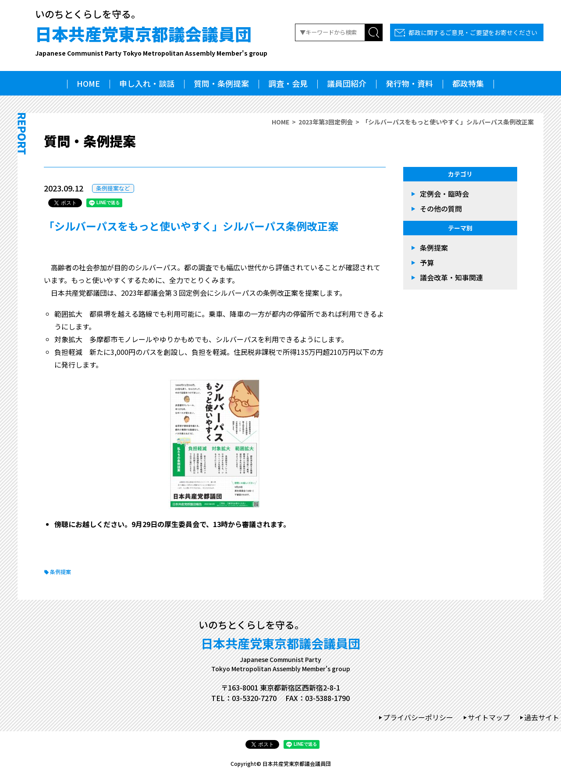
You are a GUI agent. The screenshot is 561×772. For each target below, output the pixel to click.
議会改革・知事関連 (451, 277)
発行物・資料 (409, 83)
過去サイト (541, 717)
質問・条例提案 (221, 83)
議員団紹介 (346, 83)
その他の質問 (441, 208)
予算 (427, 262)
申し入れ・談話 (146, 83)
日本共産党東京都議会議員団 (151, 39)
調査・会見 (288, 83)
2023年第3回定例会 (325, 121)
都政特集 (468, 83)
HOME (88, 83)
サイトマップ (489, 717)
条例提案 (60, 571)
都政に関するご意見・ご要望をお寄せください (472, 32)
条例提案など (113, 188)
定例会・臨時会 (444, 193)
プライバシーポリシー (418, 717)
